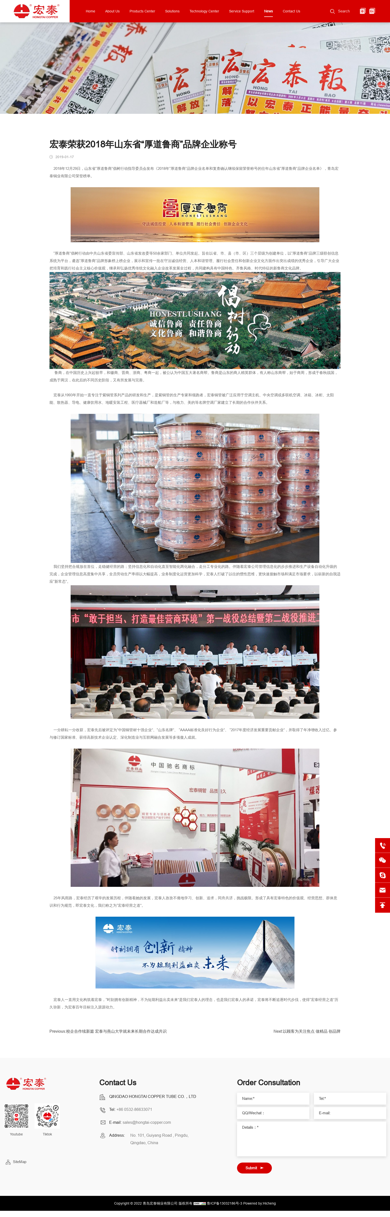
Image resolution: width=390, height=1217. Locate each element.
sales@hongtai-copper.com (147, 1122)
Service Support (241, 11)
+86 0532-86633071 (134, 1109)
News (268, 11)
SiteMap (19, 1161)
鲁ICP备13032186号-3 (224, 1203)
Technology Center (204, 11)
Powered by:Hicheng (259, 1203)
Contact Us (291, 11)
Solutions (172, 11)
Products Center (142, 11)
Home (90, 11)
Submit (251, 1168)
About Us (112, 11)
